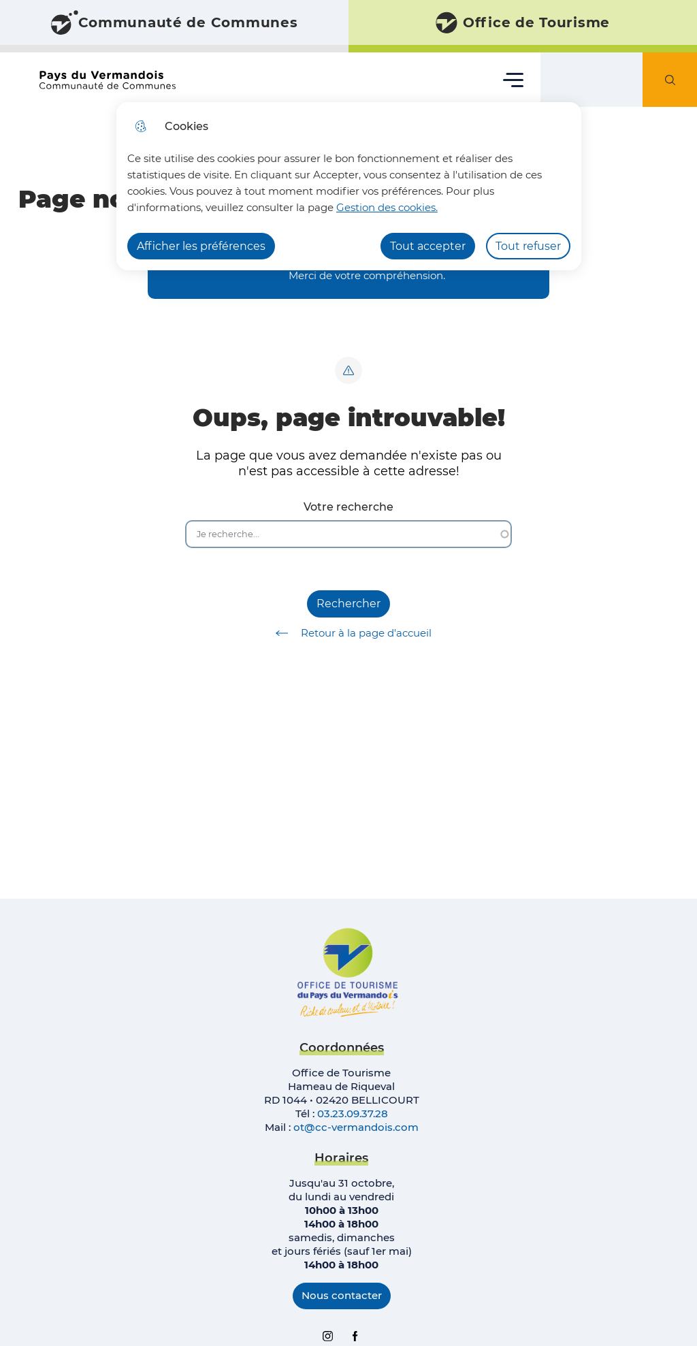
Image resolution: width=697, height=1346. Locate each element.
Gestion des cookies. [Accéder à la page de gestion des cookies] (387, 207)
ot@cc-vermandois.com (356, 1127)
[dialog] (348, 186)
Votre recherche (348, 506)
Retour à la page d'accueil (349, 633)
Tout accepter (428, 246)
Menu (513, 79)
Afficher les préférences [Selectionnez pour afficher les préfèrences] (201, 246)
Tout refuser (528, 246)
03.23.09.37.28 (352, 1113)
